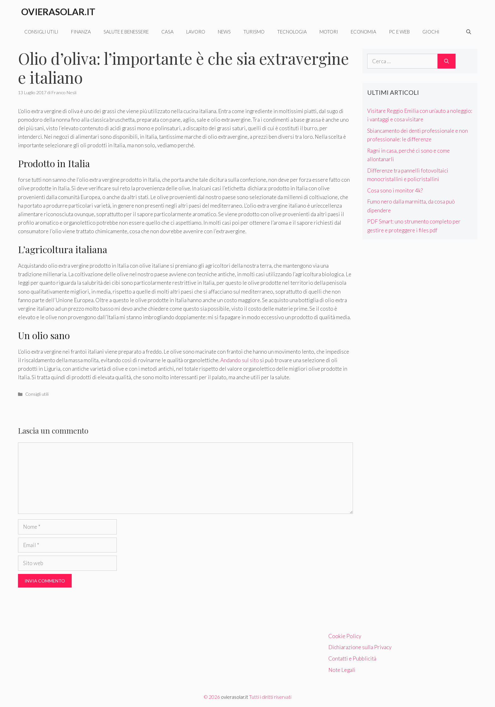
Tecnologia (292, 31)
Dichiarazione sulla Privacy (359, 647)
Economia (363, 31)
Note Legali (341, 670)
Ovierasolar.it (58, 11)
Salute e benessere (126, 31)
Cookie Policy (344, 636)
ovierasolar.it (234, 697)
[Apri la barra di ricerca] (468, 32)
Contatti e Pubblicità (352, 658)
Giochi (430, 31)
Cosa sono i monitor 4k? (395, 190)
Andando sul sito (239, 360)
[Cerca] (447, 61)
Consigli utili (41, 31)
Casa (167, 31)
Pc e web (399, 31)
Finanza (81, 31)
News (224, 31)
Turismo (254, 31)
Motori (328, 31)
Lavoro (195, 31)
